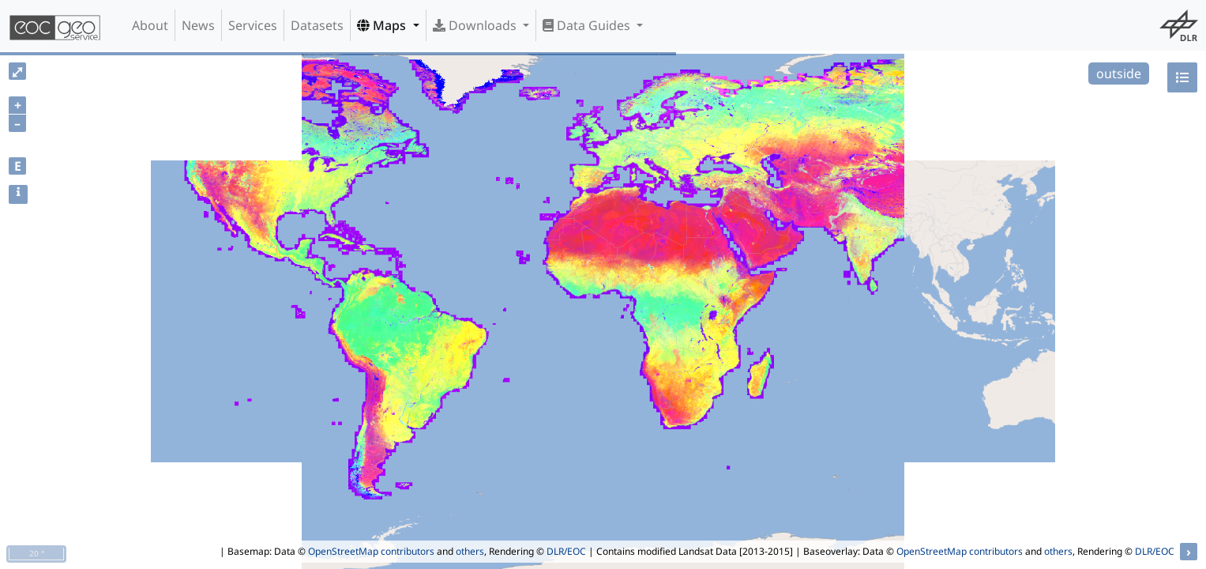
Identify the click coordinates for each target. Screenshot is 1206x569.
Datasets (317, 25)
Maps (383, 25)
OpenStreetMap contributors (371, 551)
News (198, 25)
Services (252, 25)
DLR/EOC (566, 551)
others (470, 551)
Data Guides (588, 25)
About (150, 25)
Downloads (476, 25)
